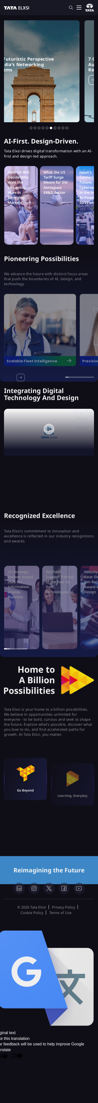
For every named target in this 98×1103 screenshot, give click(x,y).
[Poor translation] (16, 1057)
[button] (31, 128)
